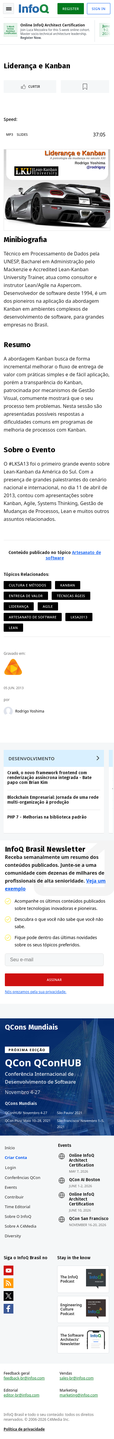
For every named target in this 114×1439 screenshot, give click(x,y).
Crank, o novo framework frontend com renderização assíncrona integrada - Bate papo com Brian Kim (49, 777)
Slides (22, 134)
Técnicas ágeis (71, 595)
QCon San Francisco (89, 1218)
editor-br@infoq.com (22, 1395)
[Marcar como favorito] (85, 86)
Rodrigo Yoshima (29, 711)
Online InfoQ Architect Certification (81, 1160)
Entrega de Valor (26, 595)
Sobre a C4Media (20, 1226)
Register (70, 8)
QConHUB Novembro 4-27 (26, 1113)
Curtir (34, 86)
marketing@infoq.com (79, 1395)
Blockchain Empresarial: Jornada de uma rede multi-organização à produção (52, 800)
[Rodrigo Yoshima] (8, 711)
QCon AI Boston (84, 1180)
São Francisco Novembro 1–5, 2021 (81, 1123)
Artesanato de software (33, 617)
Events (11, 1187)
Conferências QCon (22, 1177)
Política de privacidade (24, 1429)
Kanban (67, 585)
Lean (13, 627)
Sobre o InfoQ (18, 1216)
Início (10, 1147)
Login (10, 1167)
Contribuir (14, 1197)
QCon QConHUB (43, 1063)
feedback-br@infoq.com (24, 1378)
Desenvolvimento (32, 758)
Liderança (19, 606)
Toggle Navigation (9, 8)
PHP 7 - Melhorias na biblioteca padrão (47, 817)
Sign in (98, 8)
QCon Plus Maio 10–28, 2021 (28, 1121)
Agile (48, 606)
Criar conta (16, 1157)
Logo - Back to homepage (34, 7)
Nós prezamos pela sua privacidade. (35, 991)
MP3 (9, 134)
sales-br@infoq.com (77, 1378)
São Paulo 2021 (69, 1113)
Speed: (10, 119)
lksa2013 (79, 617)
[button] (54, 979)
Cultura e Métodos (27, 585)
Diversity (13, 1236)
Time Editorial (17, 1206)
